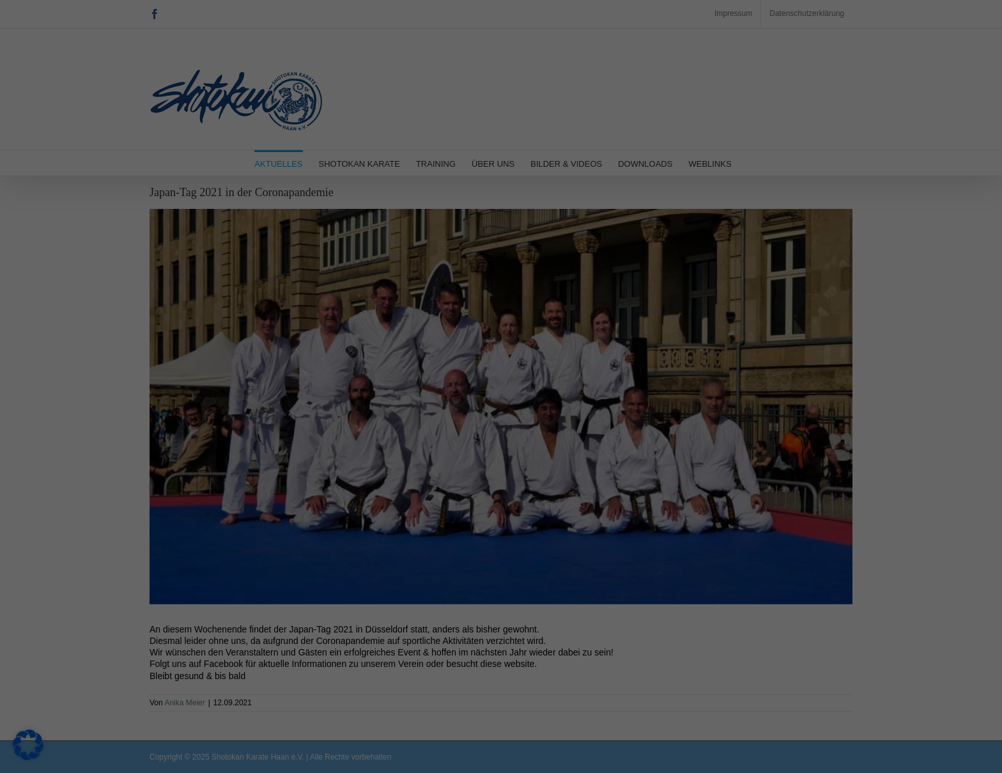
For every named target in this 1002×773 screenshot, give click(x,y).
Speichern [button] (624, 249)
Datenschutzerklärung (308, 207)
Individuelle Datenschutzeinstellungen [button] (501, 324)
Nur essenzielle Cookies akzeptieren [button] (500, 286)
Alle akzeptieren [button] (379, 249)
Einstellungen (351, 220)
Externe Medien (558, 116)
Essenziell (547, 50)
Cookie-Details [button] (501, 354)
